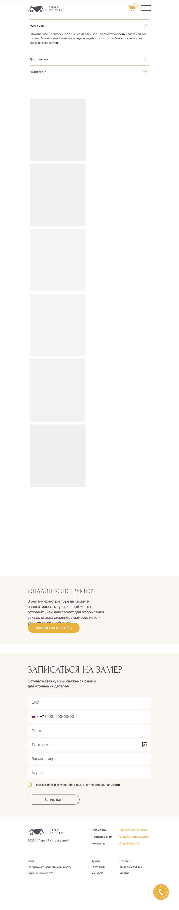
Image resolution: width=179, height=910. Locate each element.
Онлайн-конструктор (134, 836)
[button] (161, 892)
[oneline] (89, 773)
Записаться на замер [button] (133, 830)
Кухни (95, 861)
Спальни (125, 861)
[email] (89, 731)
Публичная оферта (40, 873)
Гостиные (98, 867)
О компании (99, 830)
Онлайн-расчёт (130, 843)
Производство (101, 836)
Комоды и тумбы (130, 867)
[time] (89, 759)
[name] (89, 703)
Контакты (98, 843)
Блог (31, 861)
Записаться (54, 799)
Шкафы (124, 872)
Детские (97, 872)
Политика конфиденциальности (49, 867)
